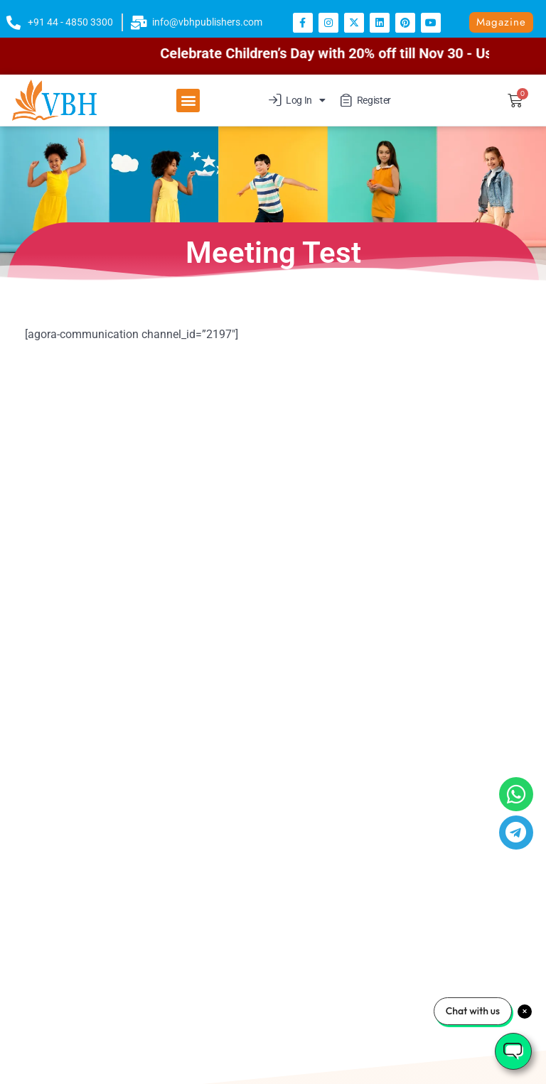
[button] (188, 100)
